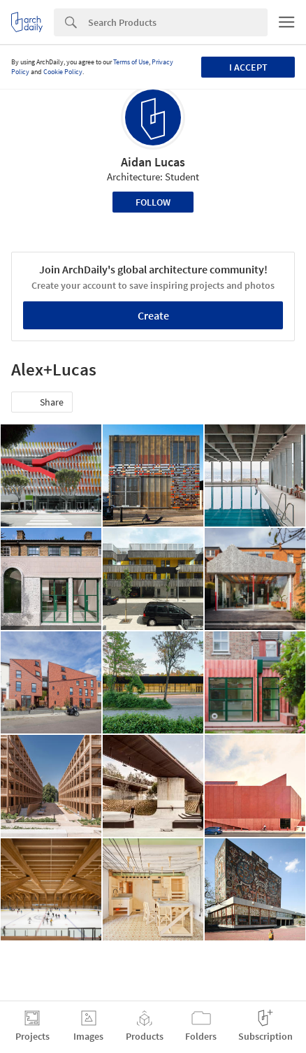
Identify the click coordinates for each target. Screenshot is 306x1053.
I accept (248, 67)
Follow (153, 202)
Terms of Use (131, 61)
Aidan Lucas (153, 162)
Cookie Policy (62, 71)
